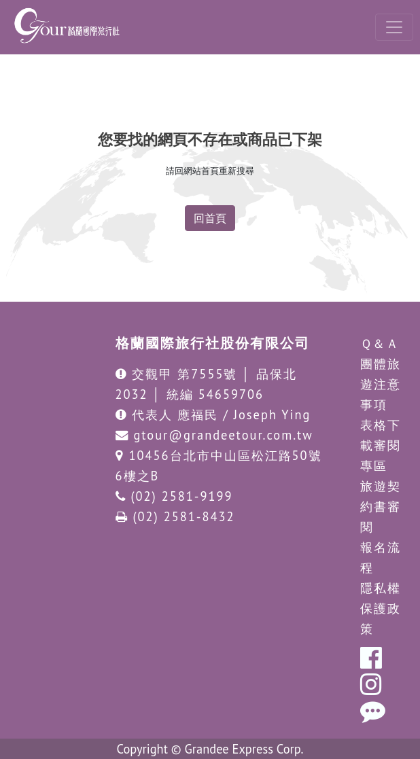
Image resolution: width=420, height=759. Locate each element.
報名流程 (380, 557)
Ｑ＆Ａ (380, 343)
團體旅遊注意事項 (380, 383)
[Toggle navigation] (394, 27)
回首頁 (210, 218)
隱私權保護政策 (380, 608)
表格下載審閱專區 (380, 445)
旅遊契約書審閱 (380, 506)
